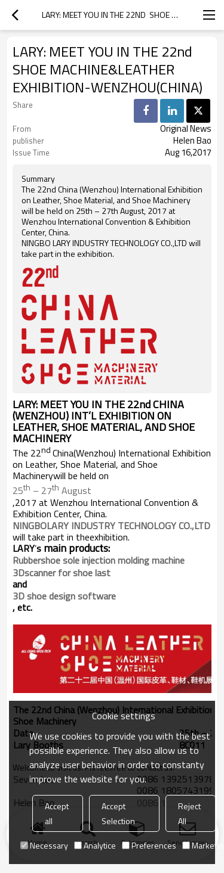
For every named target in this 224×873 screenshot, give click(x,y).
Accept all (57, 813)
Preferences (149, 845)
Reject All (189, 813)
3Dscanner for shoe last (62, 573)
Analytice (95, 845)
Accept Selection (118, 813)
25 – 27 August (52, 488)
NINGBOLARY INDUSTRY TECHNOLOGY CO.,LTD (111, 526)
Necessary (44, 845)
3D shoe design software (64, 596)
